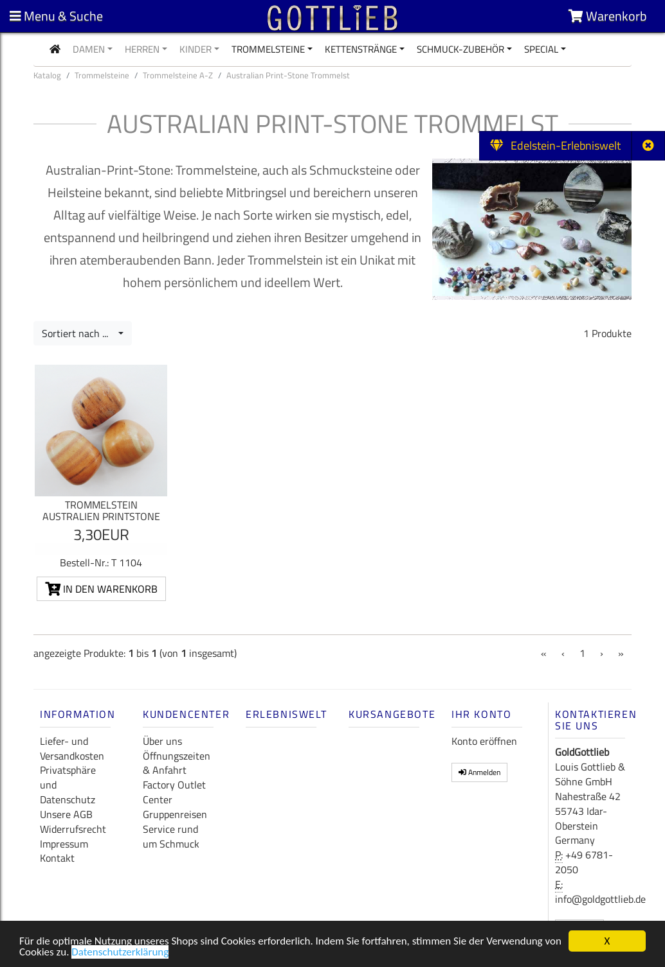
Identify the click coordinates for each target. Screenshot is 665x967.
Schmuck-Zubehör (460, 49)
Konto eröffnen (484, 741)
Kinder (195, 49)
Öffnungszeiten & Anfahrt (176, 763)
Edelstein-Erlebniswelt (555, 145)
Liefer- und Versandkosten (72, 748)
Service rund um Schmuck (171, 836)
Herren (142, 49)
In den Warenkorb (101, 589)
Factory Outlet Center (174, 792)
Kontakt (57, 858)
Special (541, 49)
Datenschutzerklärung (120, 954)
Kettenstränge (361, 49)
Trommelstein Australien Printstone (101, 510)
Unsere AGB (66, 814)
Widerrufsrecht (73, 829)
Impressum (64, 843)
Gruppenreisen (175, 814)
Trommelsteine (268, 49)
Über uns (162, 741)
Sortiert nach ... (79, 333)
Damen (89, 49)
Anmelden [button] (479, 772)
